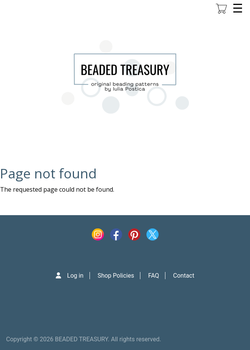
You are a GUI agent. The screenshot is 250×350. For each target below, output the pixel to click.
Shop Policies (115, 275)
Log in (75, 275)
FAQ (153, 275)
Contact (183, 275)
